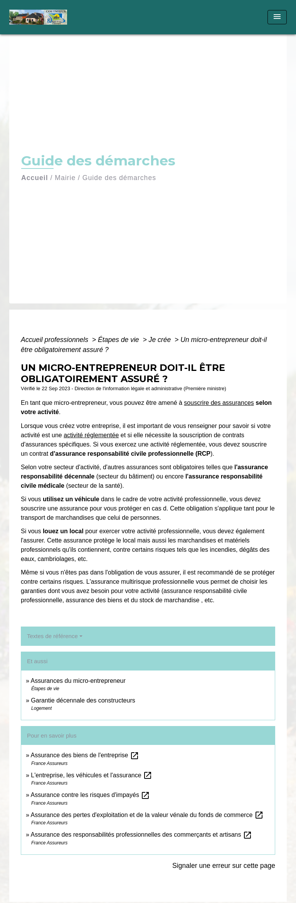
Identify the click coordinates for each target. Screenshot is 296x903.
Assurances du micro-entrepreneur (77, 680)
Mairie (65, 178)
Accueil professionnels (55, 340)
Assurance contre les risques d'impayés (90, 795)
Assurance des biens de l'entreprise (84, 755)
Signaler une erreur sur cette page (223, 865)
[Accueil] (38, 17)
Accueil (34, 178)
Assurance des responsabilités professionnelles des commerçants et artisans (141, 834)
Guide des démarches (119, 178)
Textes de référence (52, 636)
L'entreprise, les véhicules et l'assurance (91, 775)
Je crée (161, 340)
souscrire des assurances (219, 402)
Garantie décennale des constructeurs (83, 700)
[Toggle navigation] (277, 17)
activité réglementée (91, 435)
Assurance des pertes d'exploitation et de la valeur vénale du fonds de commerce (146, 815)
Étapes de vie (119, 340)
